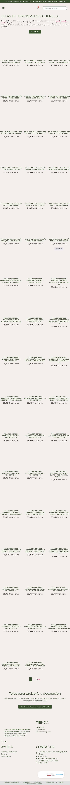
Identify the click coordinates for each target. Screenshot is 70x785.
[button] (3, 8)
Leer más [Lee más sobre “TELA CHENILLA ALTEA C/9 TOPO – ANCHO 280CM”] (59, 248)
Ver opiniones (59, 774)
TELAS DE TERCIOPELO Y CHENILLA (30, 16)
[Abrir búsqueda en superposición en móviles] (55, 8)
